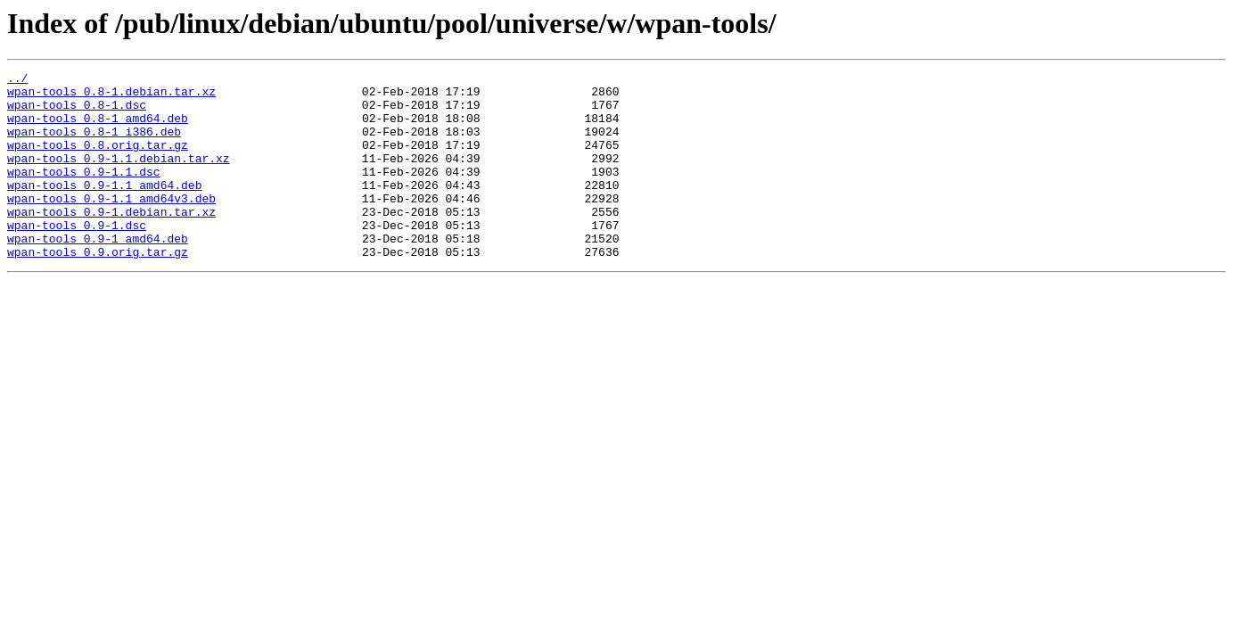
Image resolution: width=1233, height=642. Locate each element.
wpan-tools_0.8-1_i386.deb (94, 144)
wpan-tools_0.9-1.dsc (76, 257)
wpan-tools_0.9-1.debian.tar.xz (111, 241)
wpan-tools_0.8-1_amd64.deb (97, 128)
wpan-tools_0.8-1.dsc (76, 112)
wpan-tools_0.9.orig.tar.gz (97, 289)
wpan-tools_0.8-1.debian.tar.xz (111, 96)
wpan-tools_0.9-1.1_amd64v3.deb (111, 225)
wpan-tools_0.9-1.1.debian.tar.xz (118, 177)
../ (17, 80)
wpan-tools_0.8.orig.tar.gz (97, 160)
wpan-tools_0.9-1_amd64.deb (97, 273)
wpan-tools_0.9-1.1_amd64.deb (104, 209)
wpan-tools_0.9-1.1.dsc (83, 193)
